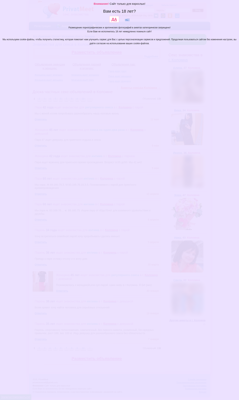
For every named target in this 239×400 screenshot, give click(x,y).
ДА (114, 19)
